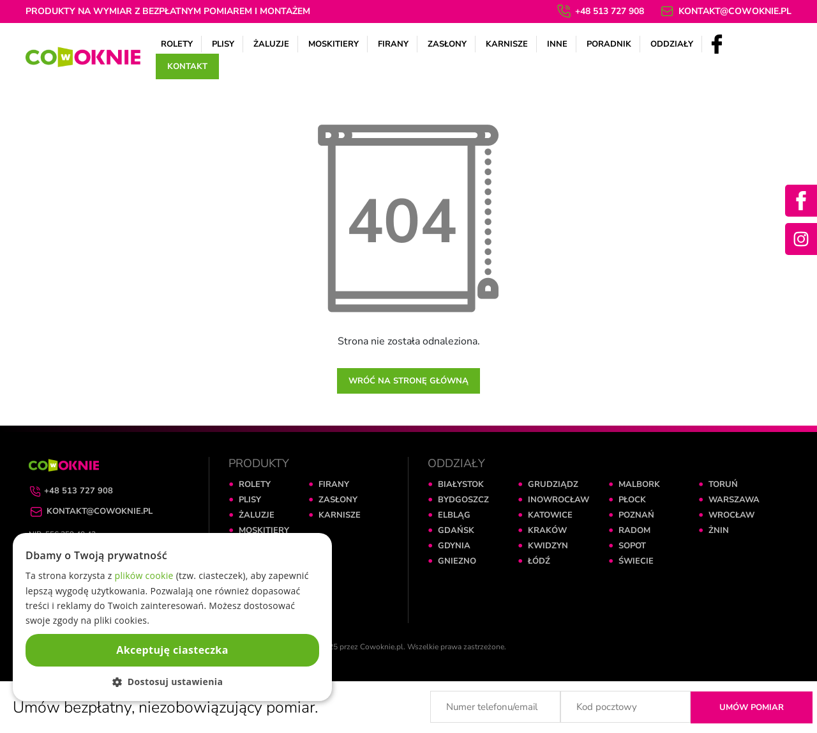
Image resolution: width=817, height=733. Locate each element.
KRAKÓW (547, 530)
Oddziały (671, 44)
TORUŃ (723, 484)
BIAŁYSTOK (461, 484)
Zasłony (447, 44)
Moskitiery (333, 44)
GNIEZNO (457, 561)
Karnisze (507, 44)
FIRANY (334, 484)
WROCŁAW (731, 515)
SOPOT (632, 546)
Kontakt (187, 66)
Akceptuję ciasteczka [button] (172, 650)
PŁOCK (632, 499)
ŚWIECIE (636, 561)
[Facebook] (716, 43)
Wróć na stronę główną (408, 381)
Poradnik (609, 44)
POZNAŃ (636, 515)
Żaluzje (271, 44)
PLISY (250, 499)
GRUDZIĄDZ (553, 484)
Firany (393, 44)
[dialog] (172, 617)
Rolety (177, 44)
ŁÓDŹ (539, 561)
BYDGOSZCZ (463, 499)
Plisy (223, 44)
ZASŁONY (338, 499)
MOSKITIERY (264, 530)
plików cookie (144, 575)
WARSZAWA (734, 499)
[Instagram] (801, 239)
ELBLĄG (454, 515)
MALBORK (639, 484)
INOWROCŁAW (558, 499)
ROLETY (255, 484)
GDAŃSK (456, 530)
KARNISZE (340, 515)
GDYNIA (454, 546)
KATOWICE (550, 515)
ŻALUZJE (256, 515)
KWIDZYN (548, 546)
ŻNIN (718, 530)
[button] (172, 681)
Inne (557, 44)
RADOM (634, 530)
